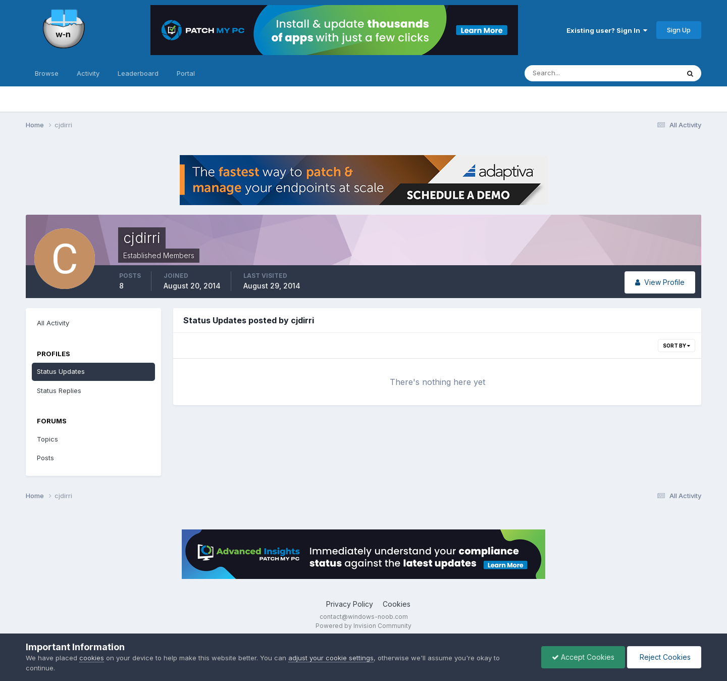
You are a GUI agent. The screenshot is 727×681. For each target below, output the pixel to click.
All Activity (53, 323)
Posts (45, 458)
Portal (186, 73)
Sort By (676, 346)
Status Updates (61, 371)
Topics (47, 439)
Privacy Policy (349, 604)
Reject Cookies (664, 657)
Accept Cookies (583, 657)
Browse (47, 73)
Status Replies (59, 390)
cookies (91, 658)
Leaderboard (138, 73)
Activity (88, 73)
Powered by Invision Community (363, 625)
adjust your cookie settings (331, 658)
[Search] (569, 73)
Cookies (396, 604)
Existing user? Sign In (606, 30)
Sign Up (679, 30)
